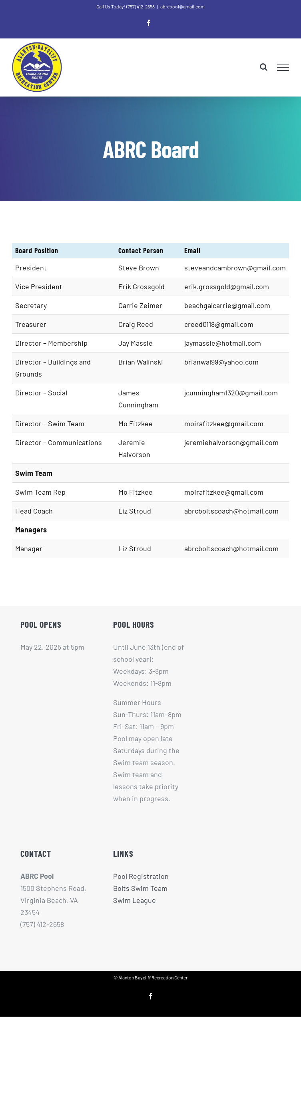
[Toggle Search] (263, 67)
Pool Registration (141, 876)
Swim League (134, 900)
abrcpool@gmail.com (182, 6)
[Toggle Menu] (283, 67)
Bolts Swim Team (140, 888)
